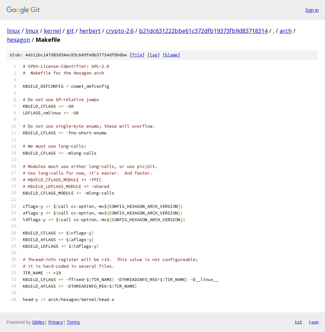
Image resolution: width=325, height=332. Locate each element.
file (137, 55)
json (313, 322)
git (70, 31)
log (153, 55)
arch (286, 31)
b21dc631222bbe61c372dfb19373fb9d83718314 (203, 31)
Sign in (312, 10)
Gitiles (38, 322)
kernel (52, 31)
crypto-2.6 (120, 31)
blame (171, 55)
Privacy (55, 322)
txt (298, 322)
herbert (90, 31)
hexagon (18, 39)
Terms (73, 322)
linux (13, 31)
